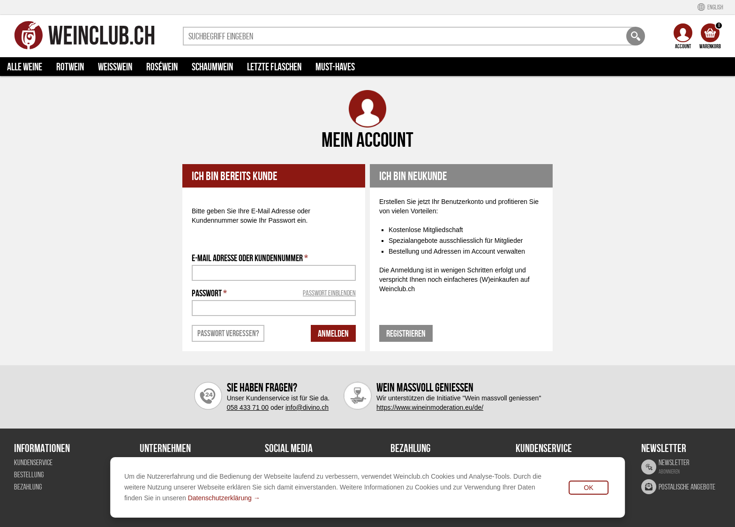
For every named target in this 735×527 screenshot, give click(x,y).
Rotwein (70, 66)
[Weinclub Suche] (635, 36)
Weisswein (115, 66)
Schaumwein (212, 66)
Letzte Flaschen (274, 66)
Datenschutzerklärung (220, 498)
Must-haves (335, 66)
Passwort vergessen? (228, 333)
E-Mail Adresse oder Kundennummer (250, 258)
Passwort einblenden (329, 293)
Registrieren (406, 333)
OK (588, 487)
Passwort (274, 293)
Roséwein (162, 66)
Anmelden (333, 333)
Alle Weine (24, 66)
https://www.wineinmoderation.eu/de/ (429, 407)
